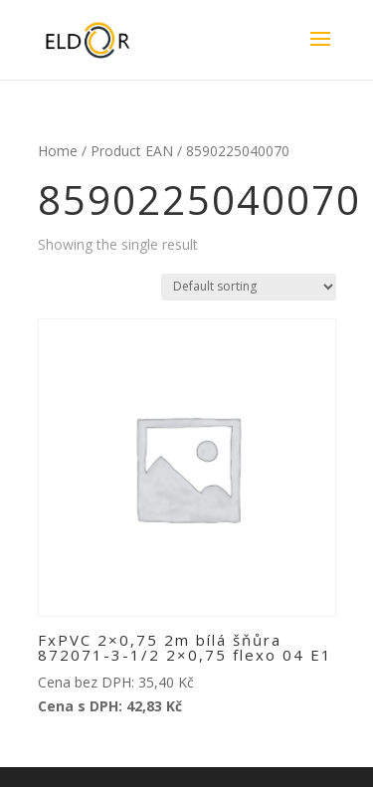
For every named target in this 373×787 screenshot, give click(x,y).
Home (58, 150)
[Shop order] (248, 287)
